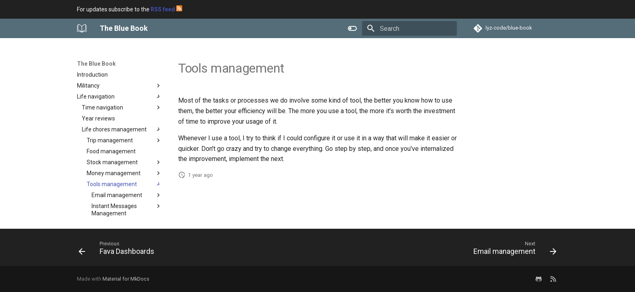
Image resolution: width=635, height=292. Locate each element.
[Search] (409, 28)
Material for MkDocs (125, 279)
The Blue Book (96, 63)
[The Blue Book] (82, 28)
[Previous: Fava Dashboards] (118, 249)
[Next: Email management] (512, 249)
